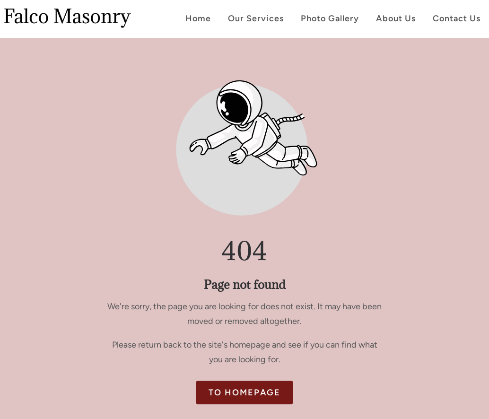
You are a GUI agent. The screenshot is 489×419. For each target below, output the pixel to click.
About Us (396, 18)
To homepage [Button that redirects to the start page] (244, 392)
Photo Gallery (330, 18)
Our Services (256, 18)
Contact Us (456, 18)
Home (198, 18)
